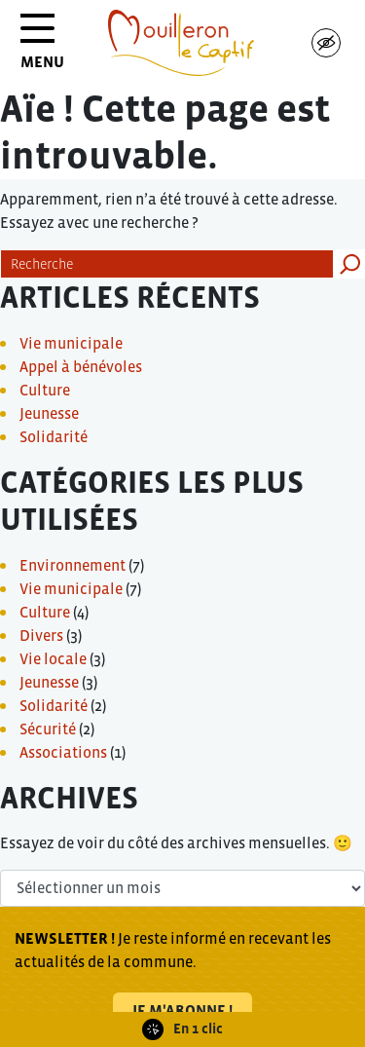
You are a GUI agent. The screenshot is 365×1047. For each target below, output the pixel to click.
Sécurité (47, 728)
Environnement (72, 565)
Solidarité (53, 436)
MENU (42, 48)
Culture (44, 389)
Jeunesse (49, 413)
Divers (41, 635)
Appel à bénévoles (80, 366)
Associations (63, 752)
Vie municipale (71, 343)
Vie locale (53, 658)
